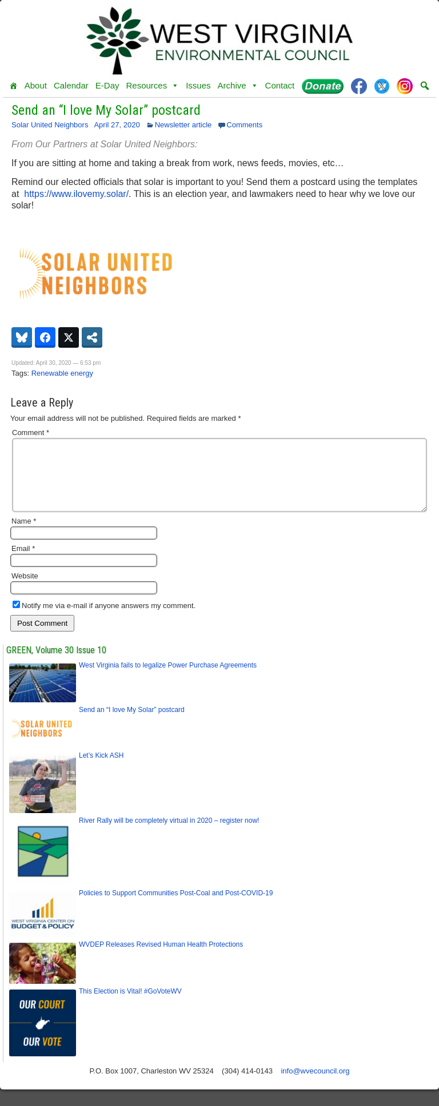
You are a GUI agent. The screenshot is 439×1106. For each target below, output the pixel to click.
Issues (198, 85)
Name (23, 534)
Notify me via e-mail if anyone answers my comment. (104, 619)
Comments (244, 124)
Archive (238, 85)
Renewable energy (62, 373)
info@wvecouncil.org (315, 1084)
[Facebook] (359, 85)
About (36, 85)
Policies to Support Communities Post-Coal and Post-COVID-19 (176, 907)
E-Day (107, 85)
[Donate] (323, 85)
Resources (152, 85)
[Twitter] (381, 85)
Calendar (71, 85)
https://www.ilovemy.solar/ (76, 194)
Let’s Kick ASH (101, 769)
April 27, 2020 (116, 124)
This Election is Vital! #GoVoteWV (130, 1005)
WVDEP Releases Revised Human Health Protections (161, 958)
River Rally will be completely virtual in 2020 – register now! (169, 834)
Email (23, 562)
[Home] (13, 85)
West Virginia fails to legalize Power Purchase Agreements (168, 679)
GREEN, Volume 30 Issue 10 (56, 663)
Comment (30, 432)
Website (24, 589)
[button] (424, 85)
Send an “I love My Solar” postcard (106, 110)
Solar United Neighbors (49, 124)
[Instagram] (404, 85)
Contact (280, 85)
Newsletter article (183, 124)
